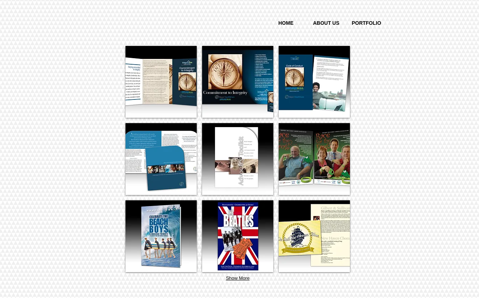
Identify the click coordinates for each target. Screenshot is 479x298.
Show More (238, 278)
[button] (161, 82)
